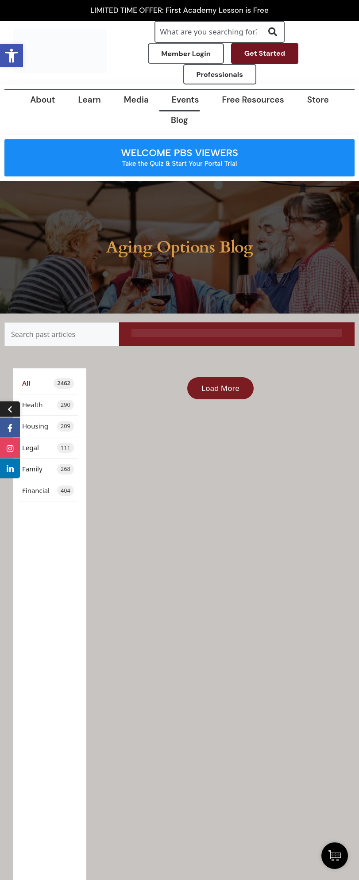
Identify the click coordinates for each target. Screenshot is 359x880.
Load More (220, 388)
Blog (179, 120)
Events (185, 99)
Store (318, 99)
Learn (89, 99)
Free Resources (253, 99)
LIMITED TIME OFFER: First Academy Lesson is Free (179, 10)
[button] (11, 55)
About (42, 99)
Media (136, 99)
